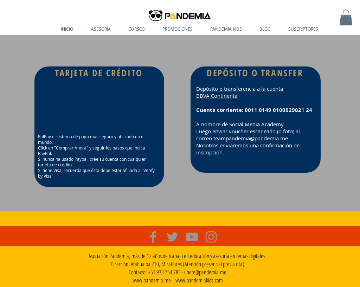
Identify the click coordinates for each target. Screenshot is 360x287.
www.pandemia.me (152, 280)
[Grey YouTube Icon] (191, 236)
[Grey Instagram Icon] (211, 236)
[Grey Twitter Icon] (172, 236)
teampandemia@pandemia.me (250, 138)
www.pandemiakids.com (199, 280)
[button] (346, 17)
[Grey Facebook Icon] (153, 236)
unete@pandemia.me (205, 272)
